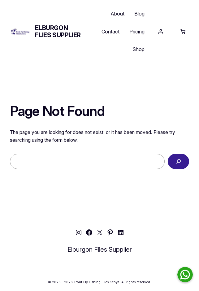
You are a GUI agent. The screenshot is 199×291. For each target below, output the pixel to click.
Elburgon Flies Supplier (57, 31)
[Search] (178, 161)
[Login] (160, 31)
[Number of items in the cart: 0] (183, 31)
